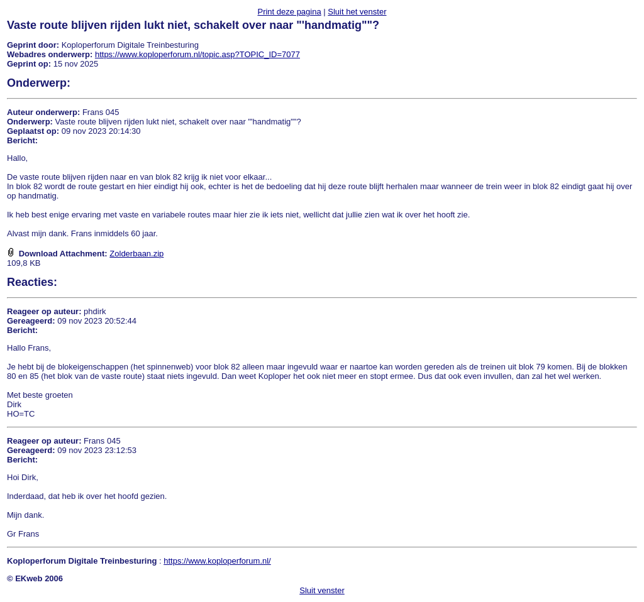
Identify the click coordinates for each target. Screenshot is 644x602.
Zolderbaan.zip (136, 253)
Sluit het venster (357, 11)
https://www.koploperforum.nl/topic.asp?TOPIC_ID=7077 (197, 54)
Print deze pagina (289, 11)
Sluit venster (322, 590)
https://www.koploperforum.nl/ (217, 561)
